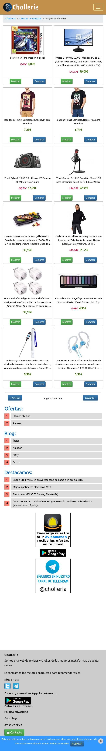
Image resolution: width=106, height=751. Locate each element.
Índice (16, 440)
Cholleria (10, 18)
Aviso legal (11, 718)
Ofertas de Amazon (30, 18)
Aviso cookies (13, 725)
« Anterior (15, 398)
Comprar (39, 81)
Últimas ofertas (21, 416)
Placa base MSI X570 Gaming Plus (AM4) (35, 494)
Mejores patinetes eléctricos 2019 (32, 487)
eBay (16, 455)
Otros (16, 462)
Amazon (17, 423)
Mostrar (15, 81)
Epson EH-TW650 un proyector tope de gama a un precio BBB (48, 479)
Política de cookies (59, 743)
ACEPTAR (77, 743)
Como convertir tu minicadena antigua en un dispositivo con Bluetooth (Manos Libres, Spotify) (52, 503)
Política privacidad (16, 711)
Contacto (14, 732)
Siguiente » (90, 398)
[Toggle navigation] (98, 7)
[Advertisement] (53, 621)
